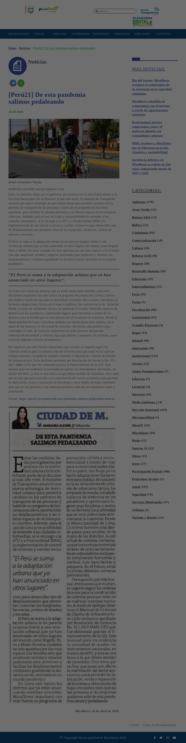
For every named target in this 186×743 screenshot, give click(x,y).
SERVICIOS (59, 33)
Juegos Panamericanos (148, 371)
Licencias (138, 386)
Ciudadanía (140, 232)
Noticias (24, 48)
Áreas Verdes (141, 209)
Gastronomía (141, 317)
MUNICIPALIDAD (18, 33)
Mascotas (138, 394)
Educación (139, 279)
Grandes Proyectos (145, 325)
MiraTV (137, 425)
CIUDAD (39, 33)
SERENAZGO (122, 33)
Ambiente (138, 202)
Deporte (137, 263)
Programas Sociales (145, 479)
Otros (136, 464)
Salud (136, 487)
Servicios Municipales (147, 502)
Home (12, 48)
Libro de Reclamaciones (159, 725)
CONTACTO (163, 33)
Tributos (138, 510)
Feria (136, 294)
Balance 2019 (141, 217)
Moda (136, 440)
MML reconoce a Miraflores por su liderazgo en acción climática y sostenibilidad (151, 148)
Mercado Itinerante (145, 410)
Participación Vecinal (147, 471)
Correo (134, 725)
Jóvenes (137, 363)
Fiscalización (141, 309)
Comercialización (144, 240)
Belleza (137, 225)
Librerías (138, 379)
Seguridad (139, 494)
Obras (136, 456)
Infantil (137, 340)
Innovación (140, 348)
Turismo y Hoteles (144, 517)
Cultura (137, 248)
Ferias (136, 302)
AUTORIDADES (80, 33)
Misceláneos (140, 433)
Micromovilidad (143, 417)
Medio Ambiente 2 (144, 402)
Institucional (141, 356)
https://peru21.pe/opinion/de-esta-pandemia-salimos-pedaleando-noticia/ (67, 398)
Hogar (136, 333)
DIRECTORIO (142, 33)
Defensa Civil (141, 255)
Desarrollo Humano (145, 271)
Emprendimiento (143, 286)
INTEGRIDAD (101, 33)
